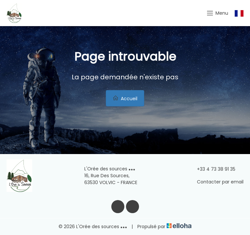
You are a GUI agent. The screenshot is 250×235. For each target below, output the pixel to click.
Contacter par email (216, 182)
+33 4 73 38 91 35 (212, 169)
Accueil (125, 98)
